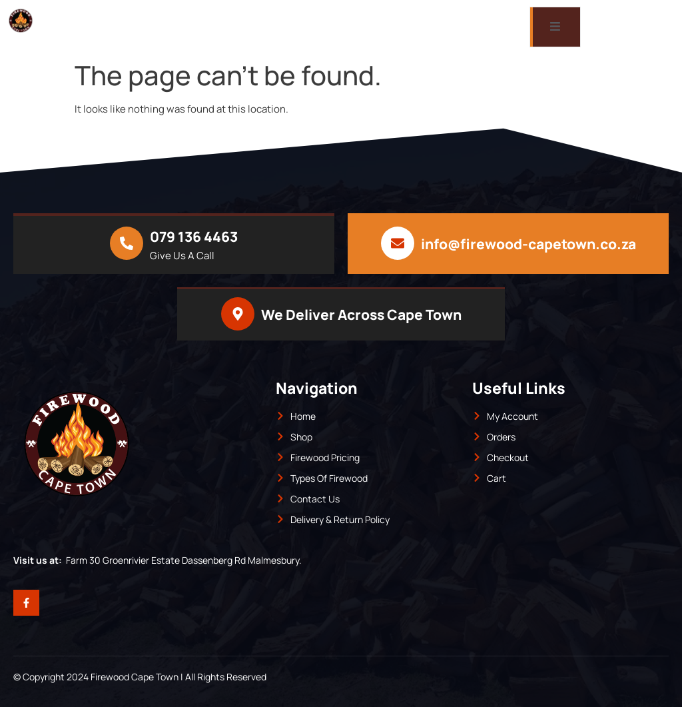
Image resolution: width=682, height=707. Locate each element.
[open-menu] (555, 27)
